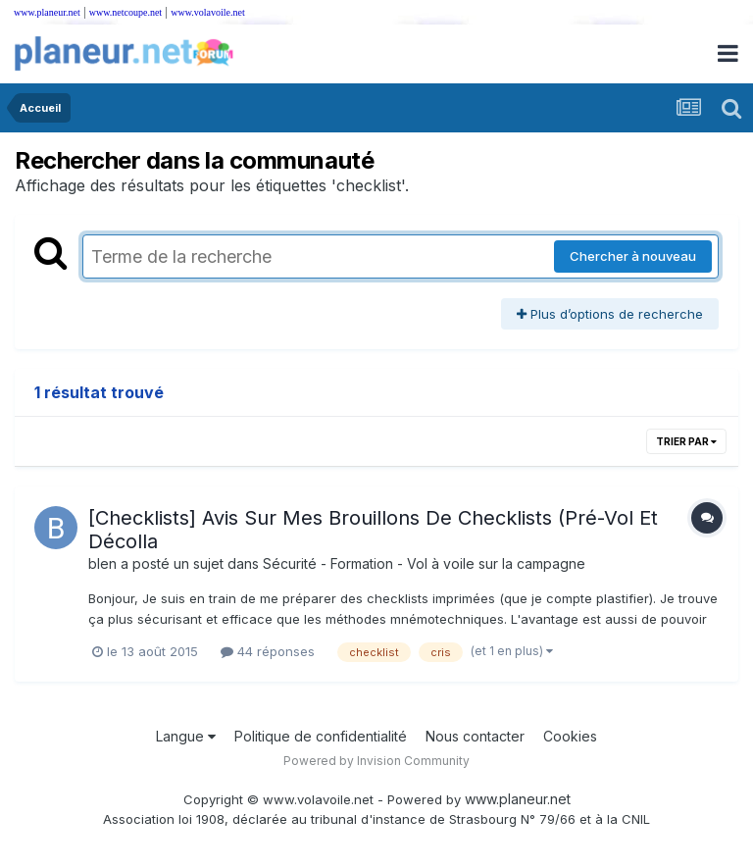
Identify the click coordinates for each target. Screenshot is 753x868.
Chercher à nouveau (633, 256)
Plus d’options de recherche (610, 314)
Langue (186, 736)
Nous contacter (475, 736)
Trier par (686, 441)
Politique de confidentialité (320, 736)
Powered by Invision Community (376, 760)
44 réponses (268, 651)
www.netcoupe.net (125, 12)
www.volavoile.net (207, 12)
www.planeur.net (47, 12)
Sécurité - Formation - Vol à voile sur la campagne (424, 563)
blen (102, 563)
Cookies (570, 736)
